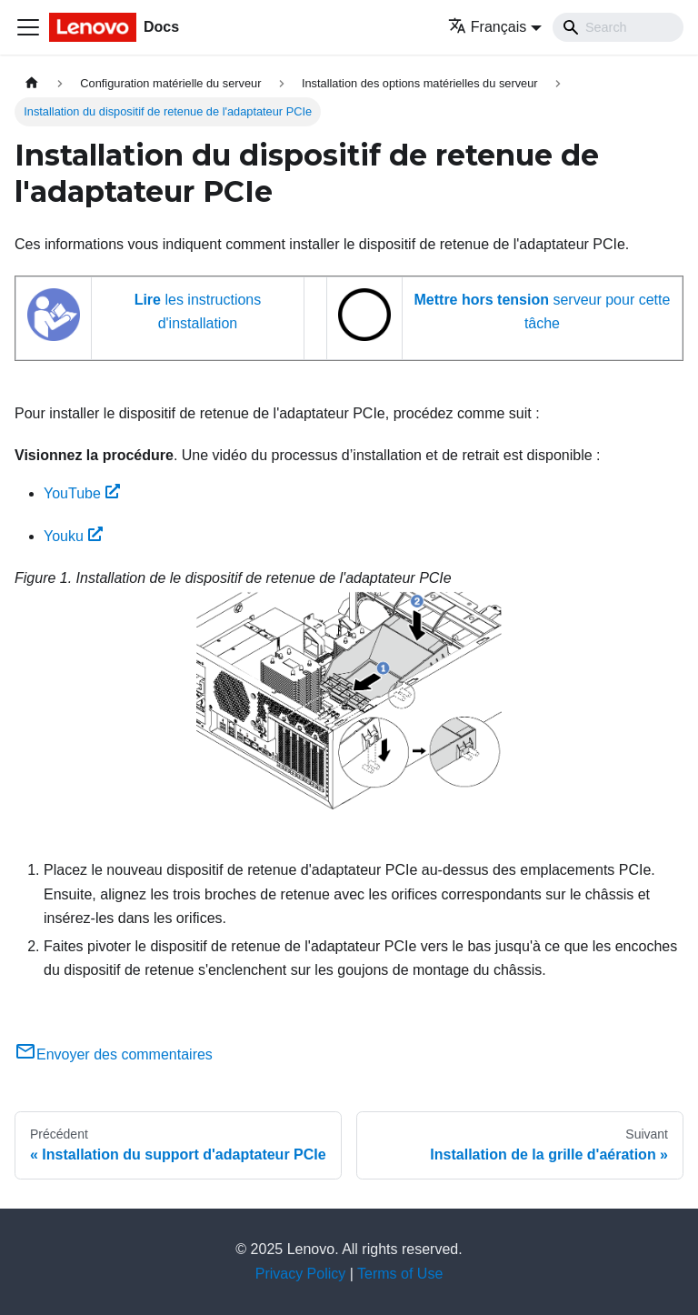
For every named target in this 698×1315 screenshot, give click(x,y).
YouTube (82, 493)
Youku (73, 536)
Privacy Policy (300, 1273)
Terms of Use (400, 1273)
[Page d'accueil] (32, 83)
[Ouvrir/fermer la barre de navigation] (28, 27)
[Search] (618, 27)
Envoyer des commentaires (114, 1054)
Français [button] (487, 27)
